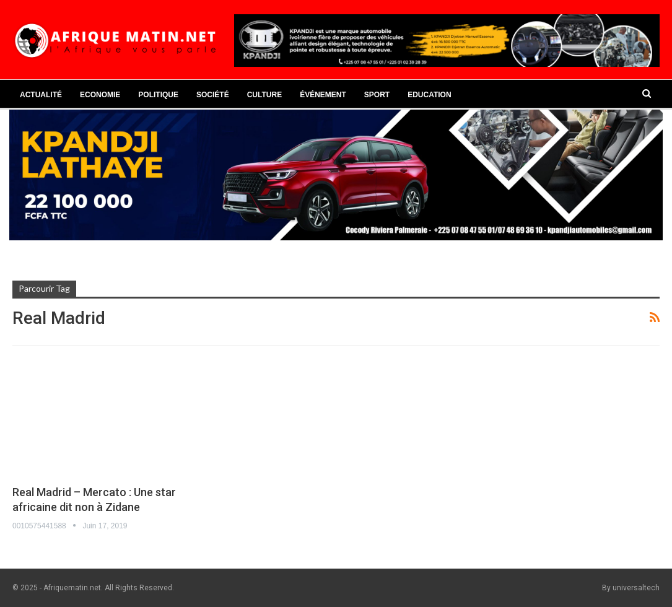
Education (429, 94)
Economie (100, 94)
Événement (323, 94)
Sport (377, 94)
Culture (264, 94)
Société (212, 94)
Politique (158, 94)
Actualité (41, 94)
